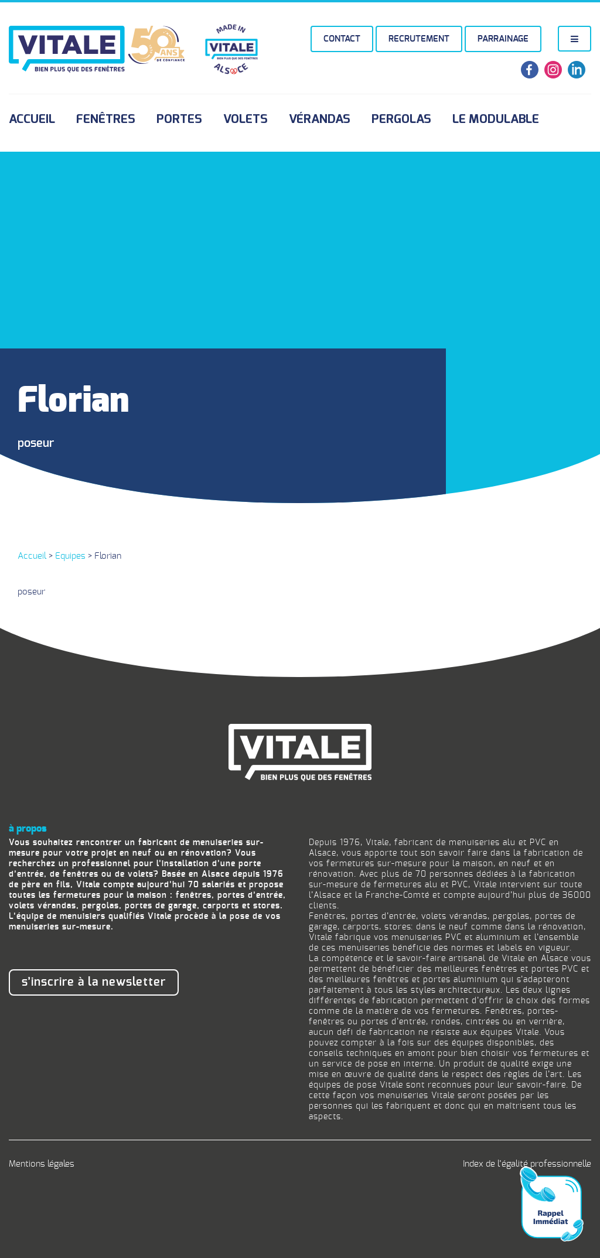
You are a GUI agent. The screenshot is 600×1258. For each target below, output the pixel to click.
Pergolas (401, 119)
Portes (179, 119)
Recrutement (418, 39)
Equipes (70, 556)
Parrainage (503, 39)
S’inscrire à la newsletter (94, 982)
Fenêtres (105, 119)
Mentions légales (41, 1164)
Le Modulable (495, 119)
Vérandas (319, 119)
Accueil (32, 119)
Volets (245, 119)
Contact (341, 39)
